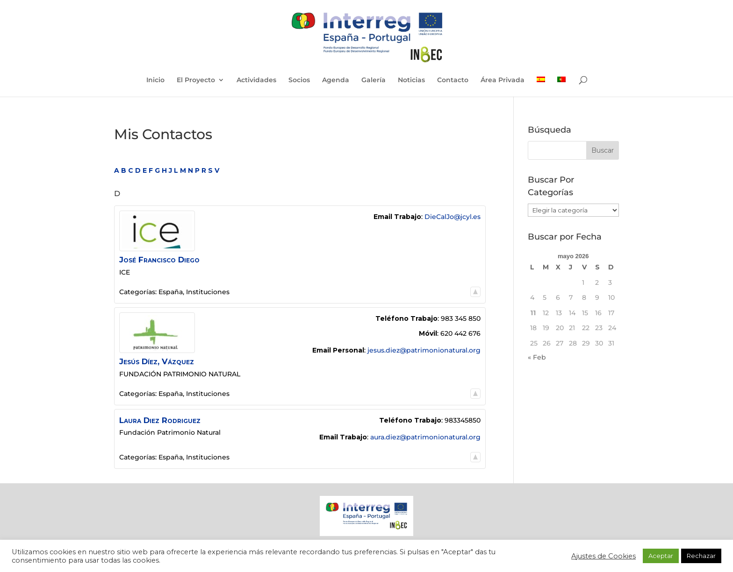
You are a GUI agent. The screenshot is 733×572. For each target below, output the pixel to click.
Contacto (452, 80)
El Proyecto (196, 80)
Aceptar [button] (660, 555)
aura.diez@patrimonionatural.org (425, 437)
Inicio (155, 80)
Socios (299, 80)
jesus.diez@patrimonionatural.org (424, 350)
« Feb (537, 357)
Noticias (411, 80)
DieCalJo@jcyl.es (452, 216)
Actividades (256, 80)
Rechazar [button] (701, 555)
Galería (373, 80)
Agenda (335, 80)
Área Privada (503, 80)
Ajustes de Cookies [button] (603, 556)
